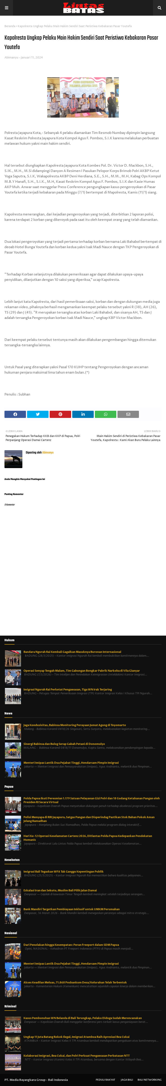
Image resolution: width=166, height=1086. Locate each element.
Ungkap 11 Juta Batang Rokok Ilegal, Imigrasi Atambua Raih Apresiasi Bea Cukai (76, 1037)
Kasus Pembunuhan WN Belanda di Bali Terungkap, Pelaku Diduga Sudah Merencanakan (82, 1018)
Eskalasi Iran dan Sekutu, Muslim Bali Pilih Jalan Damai (60, 890)
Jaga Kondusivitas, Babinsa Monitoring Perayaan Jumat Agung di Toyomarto (74, 725)
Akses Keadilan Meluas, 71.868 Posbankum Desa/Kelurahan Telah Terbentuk (75, 982)
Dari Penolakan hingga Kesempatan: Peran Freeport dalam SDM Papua (71, 945)
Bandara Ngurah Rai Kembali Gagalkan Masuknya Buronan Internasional (72, 652)
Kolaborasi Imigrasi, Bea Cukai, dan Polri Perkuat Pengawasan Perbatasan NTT (76, 1056)
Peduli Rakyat (105, 1080)
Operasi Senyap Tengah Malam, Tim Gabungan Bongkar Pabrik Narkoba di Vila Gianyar (81, 671)
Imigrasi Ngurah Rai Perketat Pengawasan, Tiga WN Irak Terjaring (67, 689)
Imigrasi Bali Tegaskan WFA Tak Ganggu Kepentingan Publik (63, 871)
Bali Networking (150, 1080)
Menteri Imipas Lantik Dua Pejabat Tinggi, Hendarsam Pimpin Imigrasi (71, 763)
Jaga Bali (127, 1080)
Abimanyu (11, 58)
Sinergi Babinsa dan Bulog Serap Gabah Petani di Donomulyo (64, 744)
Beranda (9, 26)
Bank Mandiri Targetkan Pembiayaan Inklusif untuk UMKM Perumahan (71, 909)
